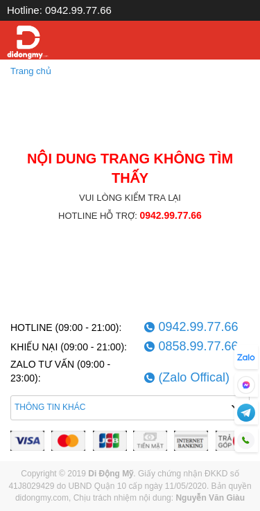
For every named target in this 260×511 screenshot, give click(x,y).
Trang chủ (30, 71)
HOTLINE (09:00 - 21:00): (65, 327)
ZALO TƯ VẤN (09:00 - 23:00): (60, 371)
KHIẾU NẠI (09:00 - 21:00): (68, 346)
